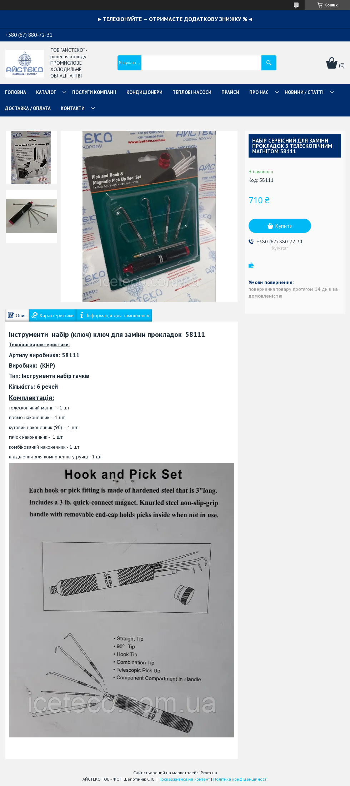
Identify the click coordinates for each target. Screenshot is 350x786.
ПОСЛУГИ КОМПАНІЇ (94, 92)
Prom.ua (209, 772)
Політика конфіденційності (240, 779)
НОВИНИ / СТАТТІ (304, 92)
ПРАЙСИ (230, 92)
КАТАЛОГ (46, 92)
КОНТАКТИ (73, 108)
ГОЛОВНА (15, 92)
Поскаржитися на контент (184, 779)
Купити (283, 225)
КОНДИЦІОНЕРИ (144, 92)
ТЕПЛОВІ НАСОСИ (191, 92)
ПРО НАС (259, 92)
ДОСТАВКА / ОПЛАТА (28, 108)
